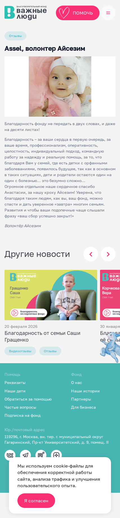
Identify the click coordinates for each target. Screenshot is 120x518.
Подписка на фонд (22, 415)
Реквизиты (15, 382)
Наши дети (15, 390)
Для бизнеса (83, 407)
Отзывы (15, 36)
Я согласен (36, 500)
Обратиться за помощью (28, 399)
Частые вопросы (20, 407)
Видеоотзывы (20, 351)
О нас (76, 382)
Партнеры (81, 399)
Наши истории (85, 390)
